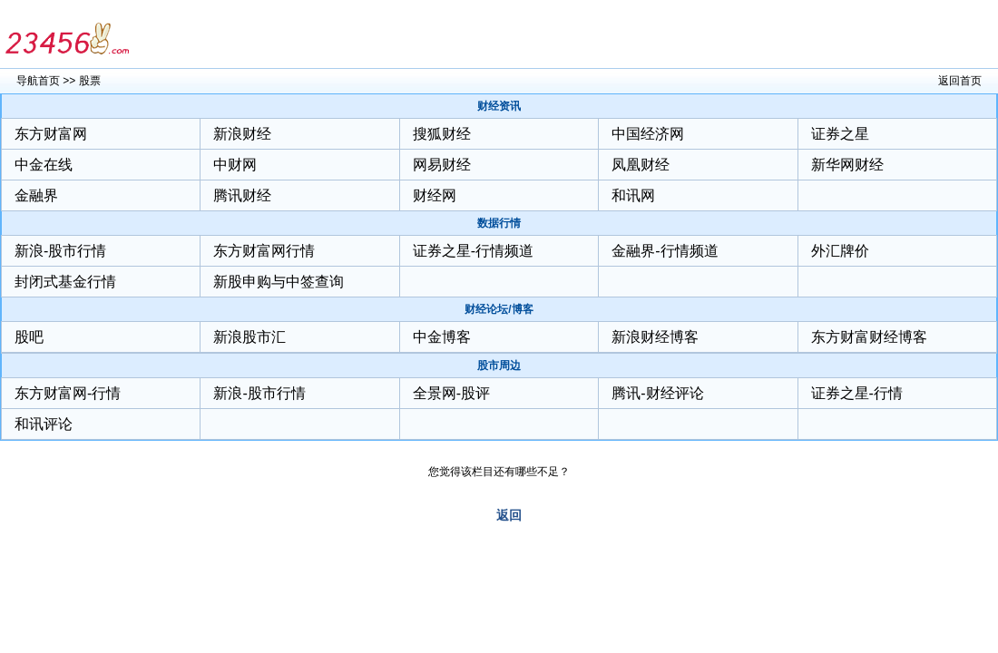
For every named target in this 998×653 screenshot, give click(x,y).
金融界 (36, 195)
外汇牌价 (840, 250)
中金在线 (44, 164)
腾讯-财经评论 (657, 393)
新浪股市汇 (249, 337)
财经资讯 (499, 106)
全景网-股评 (451, 393)
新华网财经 (847, 164)
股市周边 (499, 365)
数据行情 (499, 223)
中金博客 (442, 337)
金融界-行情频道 (665, 250)
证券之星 (840, 133)
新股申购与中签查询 (278, 281)
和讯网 (633, 195)
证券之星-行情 (857, 393)
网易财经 (442, 164)
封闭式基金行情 (65, 281)
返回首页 (960, 80)
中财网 (235, 164)
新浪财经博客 (655, 337)
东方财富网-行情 (68, 393)
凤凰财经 (641, 164)
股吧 (29, 337)
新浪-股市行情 (60, 250)
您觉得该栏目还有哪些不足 (493, 471)
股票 (90, 80)
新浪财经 (242, 133)
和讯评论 (44, 424)
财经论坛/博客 (499, 309)
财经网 (434, 195)
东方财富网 (51, 133)
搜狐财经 (442, 133)
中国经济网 (648, 133)
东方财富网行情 (264, 250)
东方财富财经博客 (869, 337)
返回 (509, 515)
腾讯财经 (242, 195)
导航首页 (38, 80)
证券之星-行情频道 (473, 250)
